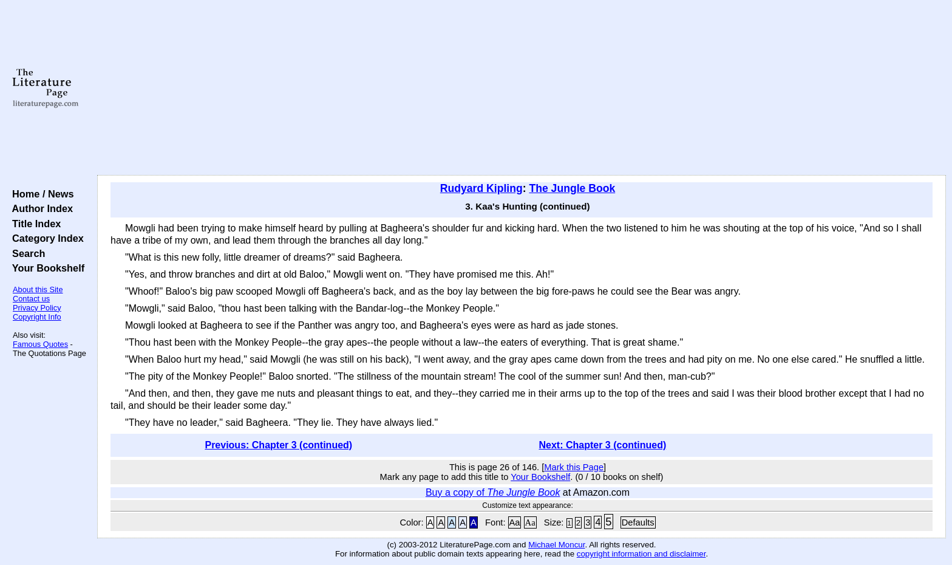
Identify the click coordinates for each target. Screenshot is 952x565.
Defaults (638, 522)
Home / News (40, 193)
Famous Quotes (40, 344)
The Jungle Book (572, 188)
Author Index (40, 208)
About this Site (38, 289)
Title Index (34, 223)
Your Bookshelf (45, 267)
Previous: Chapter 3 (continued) (278, 445)
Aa (514, 522)
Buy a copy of (493, 492)
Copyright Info (37, 316)
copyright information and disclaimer (641, 553)
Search (26, 253)
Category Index (45, 238)
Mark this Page (574, 467)
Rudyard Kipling (481, 188)
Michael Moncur (556, 544)
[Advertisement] (521, 88)
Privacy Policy (37, 307)
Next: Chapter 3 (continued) (603, 445)
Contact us (31, 298)
